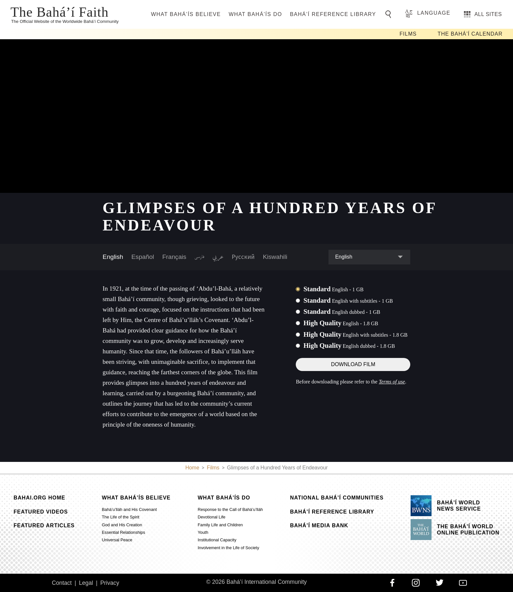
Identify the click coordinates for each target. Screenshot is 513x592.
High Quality (340, 323)
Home (192, 467)
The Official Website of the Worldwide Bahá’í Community (65, 21)
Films (407, 34)
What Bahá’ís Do (255, 14)
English (113, 256)
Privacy (109, 583)
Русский (243, 257)
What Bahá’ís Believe (186, 14)
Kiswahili (275, 256)
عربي (217, 257)
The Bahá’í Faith (59, 11)
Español (143, 256)
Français (174, 256)
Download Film (353, 364)
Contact (62, 583)
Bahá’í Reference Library (333, 14)
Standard (333, 289)
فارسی (199, 257)
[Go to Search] (389, 14)
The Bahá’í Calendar (470, 34)
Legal (86, 583)
